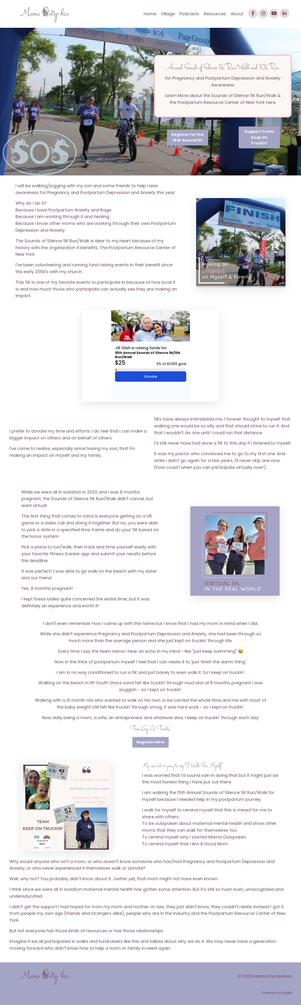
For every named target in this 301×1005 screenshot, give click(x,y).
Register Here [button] (150, 742)
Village (168, 14)
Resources (215, 14)
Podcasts (189, 14)
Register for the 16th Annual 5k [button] (187, 137)
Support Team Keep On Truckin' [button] (259, 137)
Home (150, 14)
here (270, 102)
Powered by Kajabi (277, 992)
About (237, 14)
